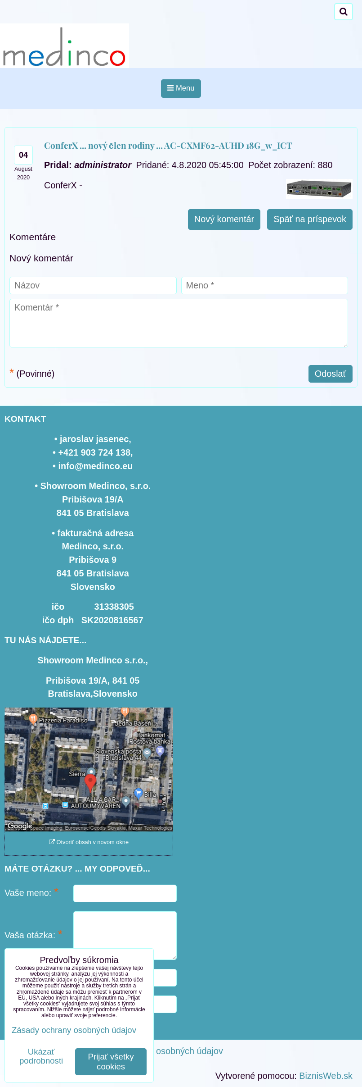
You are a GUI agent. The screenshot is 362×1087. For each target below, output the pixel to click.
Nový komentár (224, 219)
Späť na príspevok (309, 219)
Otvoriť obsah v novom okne (89, 842)
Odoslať (330, 374)
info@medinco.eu (95, 466)
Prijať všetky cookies (111, 1061)
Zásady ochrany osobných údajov (156, 1051)
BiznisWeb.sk (326, 1076)
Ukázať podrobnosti (41, 1056)
